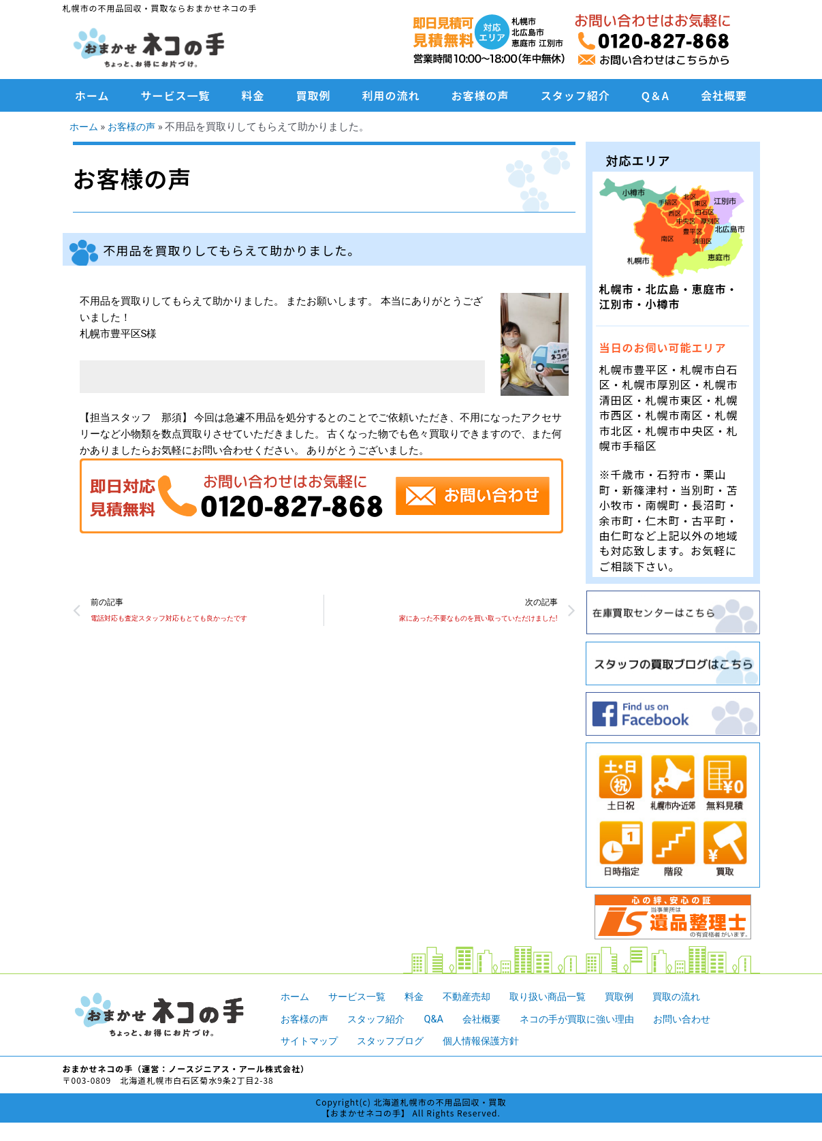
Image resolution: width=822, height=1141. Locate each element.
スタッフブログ (396, 1041)
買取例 (313, 95)
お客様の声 (480, 95)
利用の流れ (391, 95)
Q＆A (655, 95)
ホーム (92, 95)
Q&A (441, 1018)
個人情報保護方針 (492, 1041)
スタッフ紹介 (575, 95)
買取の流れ (696, 996)
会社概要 (724, 95)
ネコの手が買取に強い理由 (592, 1018)
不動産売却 (475, 996)
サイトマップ (311, 1041)
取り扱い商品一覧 (561, 996)
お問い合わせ (702, 1018)
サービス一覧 (175, 95)
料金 (253, 95)
